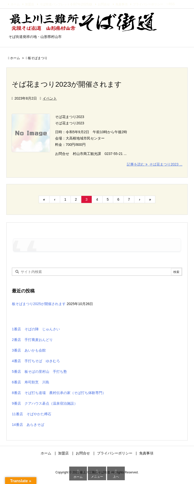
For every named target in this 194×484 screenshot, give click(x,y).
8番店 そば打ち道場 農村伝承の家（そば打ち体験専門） (59, 393)
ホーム (15, 4)
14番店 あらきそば (28, 425)
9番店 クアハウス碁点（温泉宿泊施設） (45, 403)
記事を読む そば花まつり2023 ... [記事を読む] (154, 164)
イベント (50, 98)
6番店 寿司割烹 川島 (30, 382)
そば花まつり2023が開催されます (67, 84)
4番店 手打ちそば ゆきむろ (36, 361)
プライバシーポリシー (148, 4)
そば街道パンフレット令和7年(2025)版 (66, 4)
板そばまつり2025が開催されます (39, 304)
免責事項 (121, 4)
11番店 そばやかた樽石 (31, 414)
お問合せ (104, 4)
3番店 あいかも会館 (29, 350)
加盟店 (29, 4)
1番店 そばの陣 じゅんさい (36, 329)
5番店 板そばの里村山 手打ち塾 (39, 372)
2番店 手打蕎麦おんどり (32, 340)
